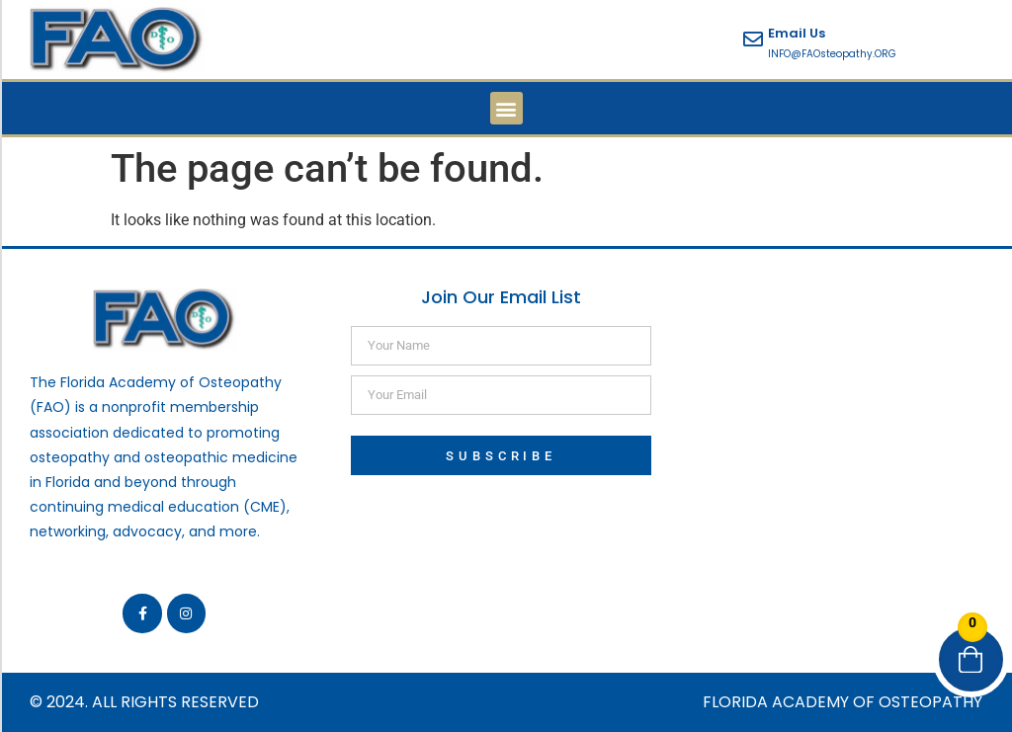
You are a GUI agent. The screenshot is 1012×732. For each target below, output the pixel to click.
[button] (506, 108)
